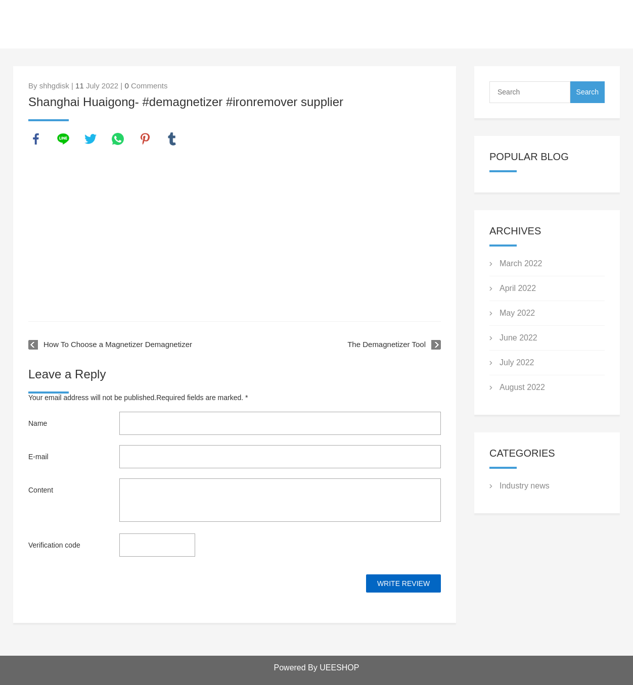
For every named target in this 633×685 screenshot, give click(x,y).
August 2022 (522, 387)
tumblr (171, 138)
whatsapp (117, 138)
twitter (90, 138)
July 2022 (517, 362)
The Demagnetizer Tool (386, 344)
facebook (35, 138)
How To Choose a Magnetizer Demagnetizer (117, 344)
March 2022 (521, 263)
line (63, 138)
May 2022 (517, 313)
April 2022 (518, 288)
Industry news (525, 485)
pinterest (145, 138)
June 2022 (518, 337)
